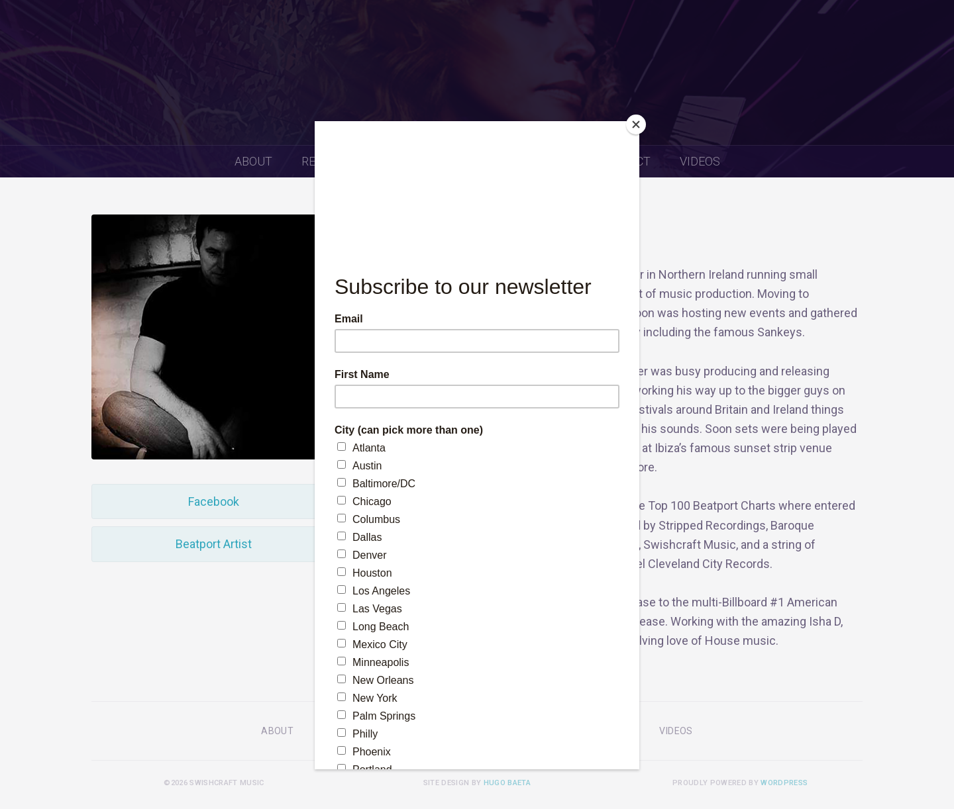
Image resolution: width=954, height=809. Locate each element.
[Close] (636, 124)
